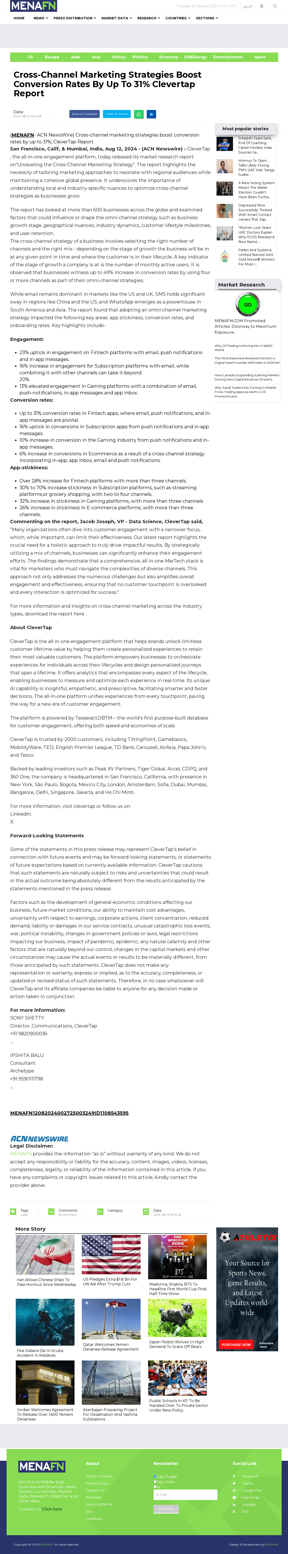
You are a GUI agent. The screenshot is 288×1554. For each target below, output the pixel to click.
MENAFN (23, 135)
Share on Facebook (84, 114)
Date (18, 111)
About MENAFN (99, 1504)
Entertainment (221, 57)
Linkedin (244, 1504)
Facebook (245, 1476)
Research (146, 18)
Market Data (115, 18)
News (39, 18)
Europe (52, 57)
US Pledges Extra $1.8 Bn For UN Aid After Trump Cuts (110, 1281)
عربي (248, 5)
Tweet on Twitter (116, 114)
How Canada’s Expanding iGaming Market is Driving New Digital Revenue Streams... (248, 377)
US (24, 57)
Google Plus (247, 1490)
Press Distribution (73, 18)
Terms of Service (99, 1476)
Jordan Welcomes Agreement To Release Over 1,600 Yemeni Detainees (45, 1414)
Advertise (93, 1497)
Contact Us (95, 1490)
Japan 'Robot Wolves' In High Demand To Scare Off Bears (176, 1344)
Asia (96, 57)
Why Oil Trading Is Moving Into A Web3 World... (243, 348)
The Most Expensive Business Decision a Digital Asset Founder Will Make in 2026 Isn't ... (248, 362)
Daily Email (246, 1497)
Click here (52, 1509)
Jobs (89, 1511)
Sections (205, 18)
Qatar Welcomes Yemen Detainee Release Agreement (111, 1347)
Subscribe (166, 1509)
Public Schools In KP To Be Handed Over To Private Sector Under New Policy (178, 1405)
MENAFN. (47, 1544)
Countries (176, 18)
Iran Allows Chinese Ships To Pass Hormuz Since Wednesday (46, 1282)
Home (19, 18)
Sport (257, 57)
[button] (261, 5)
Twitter (243, 1483)
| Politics (139, 57)
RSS (241, 1511)
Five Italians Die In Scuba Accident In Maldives (40, 1353)
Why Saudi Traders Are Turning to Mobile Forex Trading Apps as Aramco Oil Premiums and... (245, 392)
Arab (75, 57)
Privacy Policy (97, 1483)
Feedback (94, 1519)
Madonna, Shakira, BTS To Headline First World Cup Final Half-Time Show (178, 1289)
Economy (169, 57)
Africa (117, 57)
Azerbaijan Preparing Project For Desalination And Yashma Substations (110, 1414)
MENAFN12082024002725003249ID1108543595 (69, 1113)
